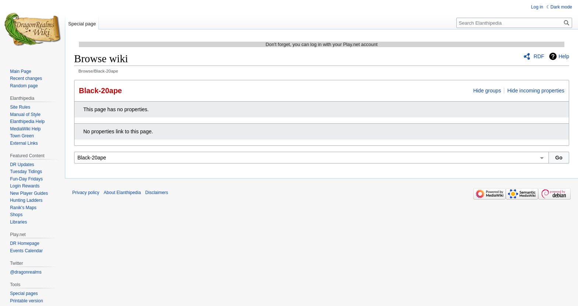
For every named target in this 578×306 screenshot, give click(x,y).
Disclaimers (156, 192)
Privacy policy (85, 192)
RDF (539, 56)
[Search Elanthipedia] (514, 23)
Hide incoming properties (535, 91)
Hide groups (487, 91)
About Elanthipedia (122, 192)
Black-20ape (100, 91)
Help (563, 56)
